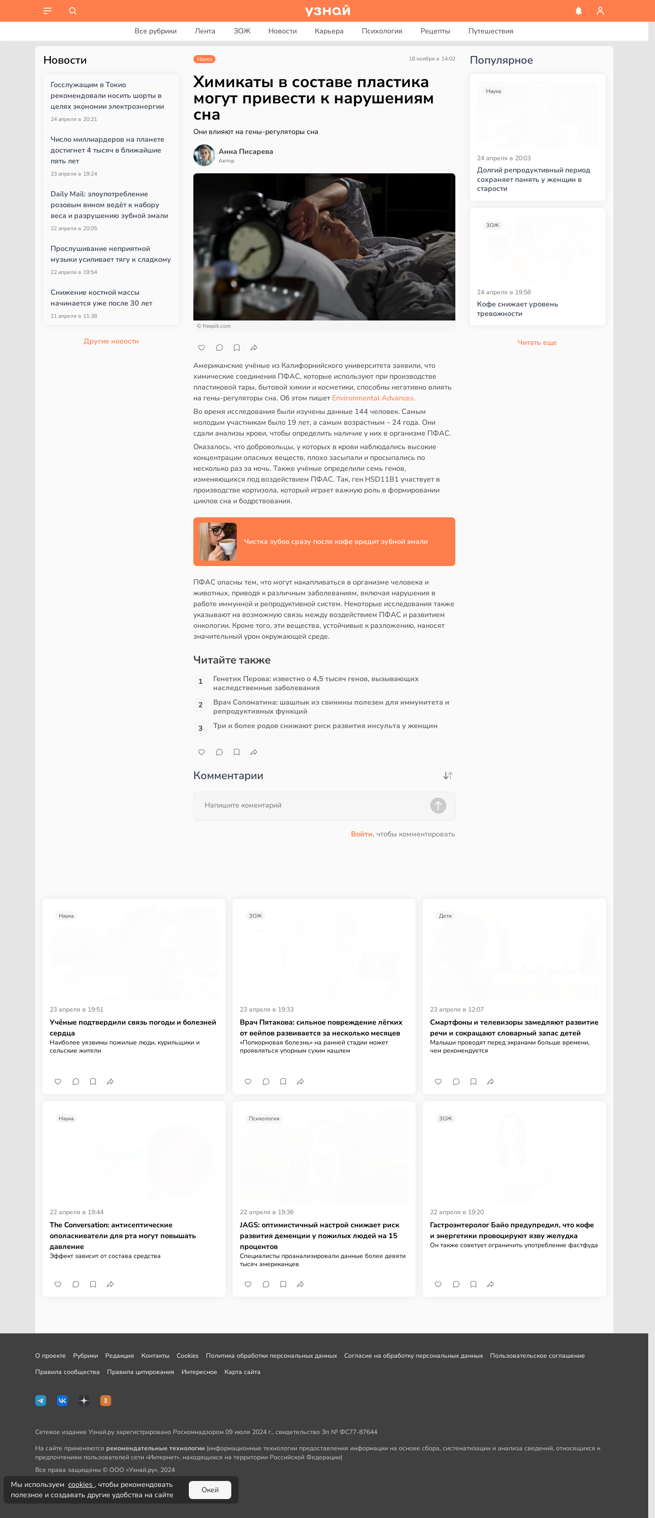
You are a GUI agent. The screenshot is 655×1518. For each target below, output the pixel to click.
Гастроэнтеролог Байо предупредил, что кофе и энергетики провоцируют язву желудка (512, 1230)
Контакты (155, 1355)
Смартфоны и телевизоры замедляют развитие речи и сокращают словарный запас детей (514, 1027)
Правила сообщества (67, 1372)
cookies (81, 1485)
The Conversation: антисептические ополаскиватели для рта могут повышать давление (123, 1236)
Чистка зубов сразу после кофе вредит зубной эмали (336, 541)
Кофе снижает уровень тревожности (517, 309)
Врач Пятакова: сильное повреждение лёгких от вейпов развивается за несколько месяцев (321, 1027)
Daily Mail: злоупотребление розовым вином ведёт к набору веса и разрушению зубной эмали (109, 205)
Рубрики (85, 1355)
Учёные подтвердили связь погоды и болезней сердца (133, 1027)
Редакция (119, 1355)
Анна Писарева (246, 152)
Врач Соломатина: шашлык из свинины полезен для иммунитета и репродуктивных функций (331, 707)
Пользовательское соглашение (537, 1355)
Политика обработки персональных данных (271, 1355)
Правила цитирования (140, 1372)
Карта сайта (243, 1372)
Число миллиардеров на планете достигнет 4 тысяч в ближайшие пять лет (107, 150)
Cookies (188, 1355)
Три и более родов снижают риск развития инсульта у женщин (325, 726)
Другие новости (111, 341)
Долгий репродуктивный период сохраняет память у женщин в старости (533, 180)
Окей (210, 1490)
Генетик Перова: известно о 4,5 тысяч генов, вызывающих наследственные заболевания (316, 683)
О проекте (50, 1355)
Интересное (199, 1372)
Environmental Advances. (374, 398)
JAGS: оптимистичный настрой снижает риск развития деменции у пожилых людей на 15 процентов (319, 1236)
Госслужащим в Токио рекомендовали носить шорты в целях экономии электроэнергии (107, 95)
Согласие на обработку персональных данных (413, 1355)
